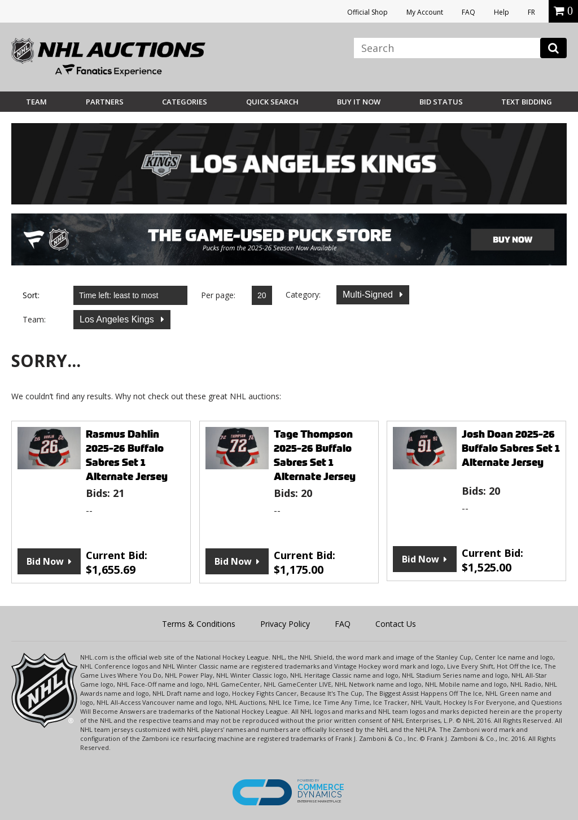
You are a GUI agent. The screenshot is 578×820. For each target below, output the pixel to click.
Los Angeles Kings (118, 319)
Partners (105, 102)
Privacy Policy (285, 623)
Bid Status (441, 102)
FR (531, 12)
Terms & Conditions (198, 623)
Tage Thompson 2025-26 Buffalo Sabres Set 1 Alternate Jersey (315, 455)
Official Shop (367, 12)
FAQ (468, 12)
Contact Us (395, 623)
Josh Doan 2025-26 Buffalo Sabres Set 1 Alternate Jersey (511, 448)
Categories (184, 102)
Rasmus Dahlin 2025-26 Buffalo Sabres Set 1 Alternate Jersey (127, 455)
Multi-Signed (369, 294)
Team (36, 102)
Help (501, 12)
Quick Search (272, 102)
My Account (424, 12)
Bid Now (45, 561)
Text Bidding (526, 102)
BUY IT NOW (358, 102)
